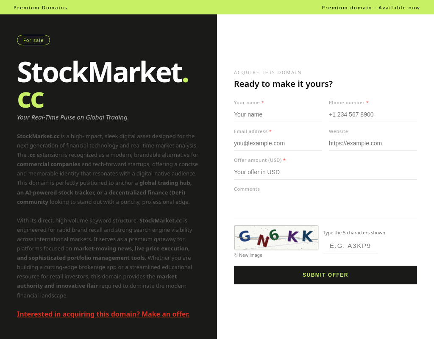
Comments (247, 189)
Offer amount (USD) (260, 160)
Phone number (349, 102)
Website (338, 131)
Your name (249, 102)
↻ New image (248, 255)
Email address (253, 131)
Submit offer (325, 275)
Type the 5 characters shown (354, 232)
